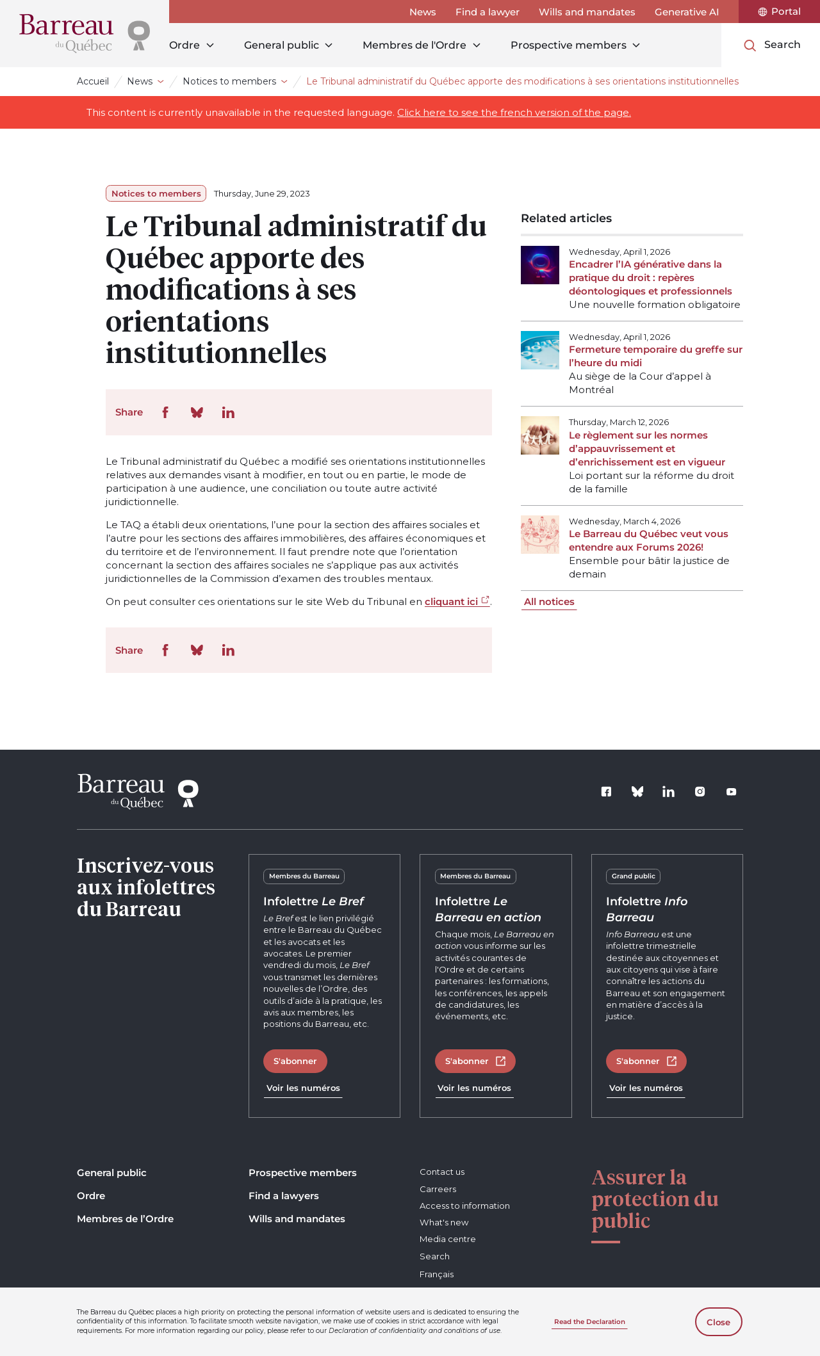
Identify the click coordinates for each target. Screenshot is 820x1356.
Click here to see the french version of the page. (514, 112)
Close (718, 1322)
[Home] (84, 33)
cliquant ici (451, 601)
